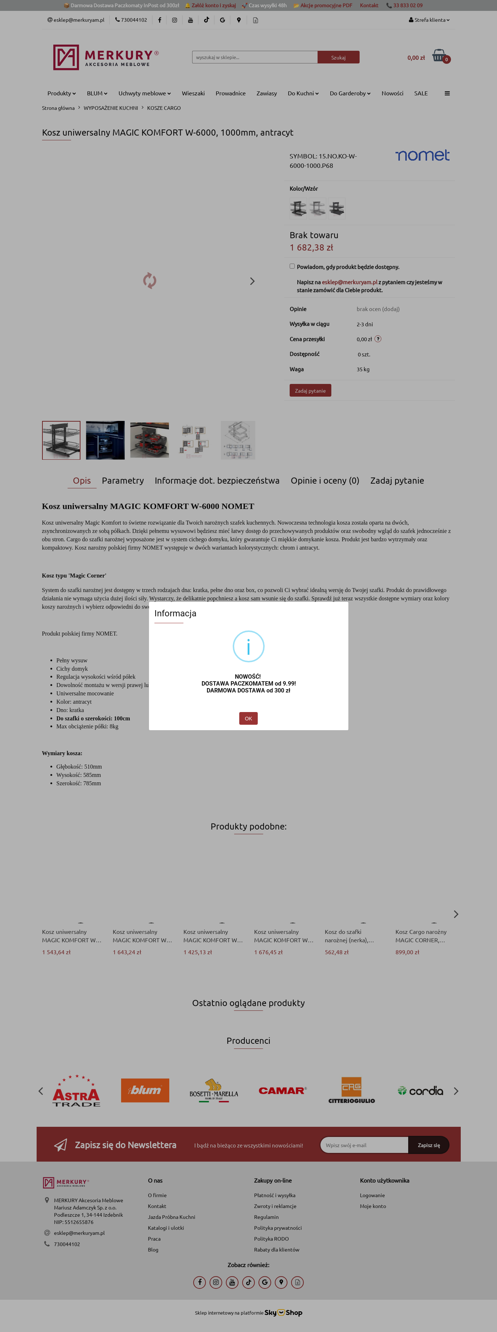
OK (248, 718)
